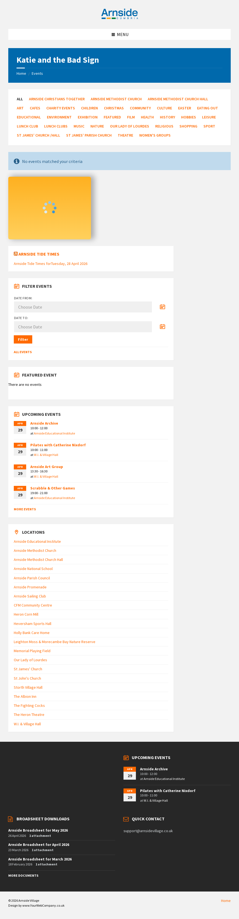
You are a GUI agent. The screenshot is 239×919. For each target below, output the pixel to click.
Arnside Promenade (30, 587)
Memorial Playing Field (32, 650)
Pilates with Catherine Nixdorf (58, 444)
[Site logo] (119, 18)
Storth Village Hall (28, 687)
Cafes (35, 108)
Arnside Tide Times (38, 254)
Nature (97, 126)
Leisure (209, 117)
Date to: (21, 318)
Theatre (125, 135)
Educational (29, 117)
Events (37, 73)
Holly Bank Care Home (32, 632)
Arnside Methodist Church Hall (178, 98)
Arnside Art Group (46, 466)
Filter (23, 339)
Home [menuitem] (226, 900)
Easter (184, 108)
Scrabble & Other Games (52, 488)
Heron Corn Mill (26, 614)
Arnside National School (33, 568)
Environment (59, 117)
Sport (209, 126)
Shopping (188, 126)
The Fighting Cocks (29, 705)
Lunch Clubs (56, 126)
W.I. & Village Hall (46, 455)
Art (20, 108)
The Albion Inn (25, 696)
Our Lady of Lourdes (129, 126)
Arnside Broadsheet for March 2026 (40, 859)
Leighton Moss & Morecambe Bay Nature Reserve (54, 641)
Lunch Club (27, 126)
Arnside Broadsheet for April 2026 (38, 844)
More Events (25, 509)
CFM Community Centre (33, 605)
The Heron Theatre (29, 714)
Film (131, 117)
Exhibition (88, 117)
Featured (112, 117)
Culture (164, 108)
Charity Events (60, 108)
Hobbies (188, 117)
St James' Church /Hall (38, 135)
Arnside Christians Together (57, 98)
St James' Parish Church (89, 135)
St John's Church (27, 678)
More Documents (23, 875)
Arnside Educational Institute (54, 433)
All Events (23, 352)
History (167, 117)
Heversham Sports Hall (32, 623)
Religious (164, 126)
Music (79, 126)
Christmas (114, 108)
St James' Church (28, 668)
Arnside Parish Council (32, 577)
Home (21, 73)
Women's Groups (155, 135)
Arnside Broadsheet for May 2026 (38, 830)
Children (89, 108)
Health (147, 117)
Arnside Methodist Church (116, 98)
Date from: (23, 298)
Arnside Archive (44, 423)
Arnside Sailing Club (30, 596)
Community (140, 108)
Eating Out (207, 108)
